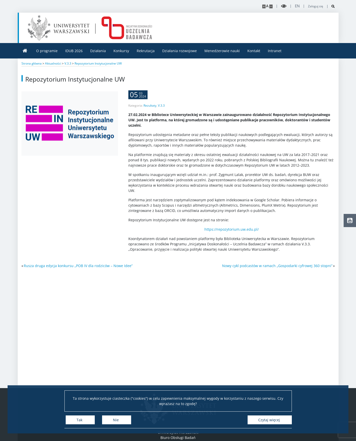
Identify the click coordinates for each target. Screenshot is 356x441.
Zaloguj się (315, 6)
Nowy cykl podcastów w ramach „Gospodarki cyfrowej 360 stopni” (277, 265)
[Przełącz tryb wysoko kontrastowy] (283, 6)
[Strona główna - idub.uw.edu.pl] (127, 28)
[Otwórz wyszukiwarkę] (331, 6)
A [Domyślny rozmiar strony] (267, 6)
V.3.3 (161, 112)
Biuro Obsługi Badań (178, 437)
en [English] (297, 6)
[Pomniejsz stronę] (271, 6)
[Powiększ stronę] (264, 6)
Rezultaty (150, 112)
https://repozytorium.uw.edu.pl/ (231, 236)
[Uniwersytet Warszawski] (58, 28)
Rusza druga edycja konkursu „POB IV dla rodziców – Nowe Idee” (78, 265)
